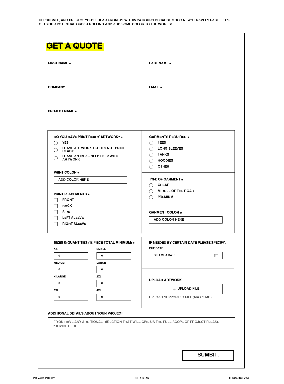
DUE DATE (156, 248)
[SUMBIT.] (208, 355)
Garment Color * (165, 212)
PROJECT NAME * (62, 111)
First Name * (60, 63)
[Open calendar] (216, 255)
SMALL (101, 249)
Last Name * (160, 63)
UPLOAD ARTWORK (165, 280)
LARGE (101, 262)
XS (56, 249)
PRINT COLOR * (66, 172)
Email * (155, 87)
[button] (186, 289)
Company (56, 87)
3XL (56, 290)
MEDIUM (59, 262)
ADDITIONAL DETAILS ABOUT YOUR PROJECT (85, 313)
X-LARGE (60, 276)
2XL (99, 276)
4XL (99, 290)
